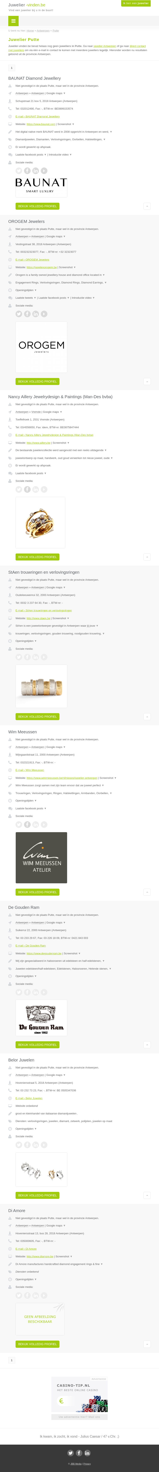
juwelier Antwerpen (105, 46)
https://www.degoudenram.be (44, 953)
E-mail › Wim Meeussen (30, 770)
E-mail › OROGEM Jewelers (32, 259)
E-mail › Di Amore (26, 1248)
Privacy (87, 1464)
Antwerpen (22, 93)
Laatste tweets (26, 297)
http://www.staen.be (38, 618)
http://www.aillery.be (39, 442)
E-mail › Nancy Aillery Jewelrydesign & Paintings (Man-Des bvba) (54, 434)
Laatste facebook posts (31, 154)
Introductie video (60, 154)
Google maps (56, 93)
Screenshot (66, 124)
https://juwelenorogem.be (42, 267)
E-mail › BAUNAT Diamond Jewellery (38, 116)
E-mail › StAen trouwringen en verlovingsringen (44, 610)
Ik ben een (136, 3)
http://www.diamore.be (40, 1256)
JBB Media (75, 1464)
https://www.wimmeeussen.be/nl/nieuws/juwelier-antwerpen (62, 777)
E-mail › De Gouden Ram (31, 945)
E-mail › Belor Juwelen (29, 1098)
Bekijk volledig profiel (37, 206)
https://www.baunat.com (41, 124)
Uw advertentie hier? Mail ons (79, 1416)
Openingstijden (26, 290)
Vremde (36, 411)
